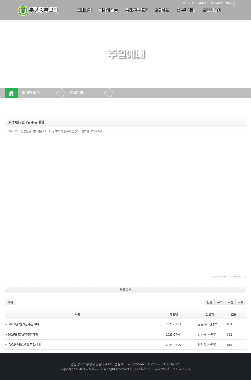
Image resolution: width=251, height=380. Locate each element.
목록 (10, 302)
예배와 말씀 (108, 10)
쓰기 (220, 302)
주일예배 (76, 93)
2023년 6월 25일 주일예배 (24, 344)
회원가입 (203, 3)
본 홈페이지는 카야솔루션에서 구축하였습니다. (160, 368)
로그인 (191, 3)
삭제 (241, 302)
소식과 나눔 (186, 10)
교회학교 (162, 10)
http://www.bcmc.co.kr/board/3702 (228, 276)
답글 (209, 302)
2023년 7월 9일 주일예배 (23, 324)
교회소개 (84, 10)
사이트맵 (230, 3)
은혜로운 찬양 (136, 10)
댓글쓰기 (125, 289)
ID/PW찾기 (217, 3)
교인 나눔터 (212, 10)
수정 (230, 302)
